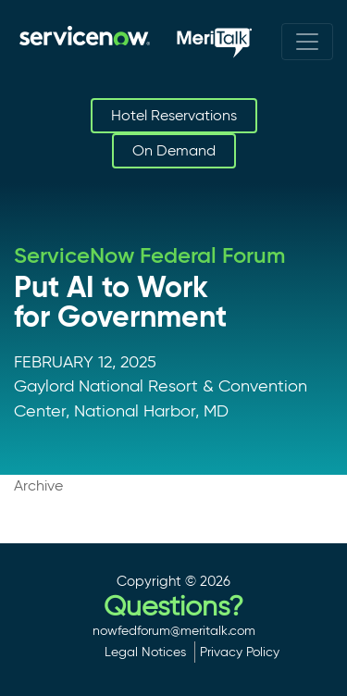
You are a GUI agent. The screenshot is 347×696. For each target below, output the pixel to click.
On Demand (174, 150)
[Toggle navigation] (307, 41)
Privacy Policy (239, 651)
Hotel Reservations (174, 115)
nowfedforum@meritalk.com (174, 630)
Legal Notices (145, 651)
